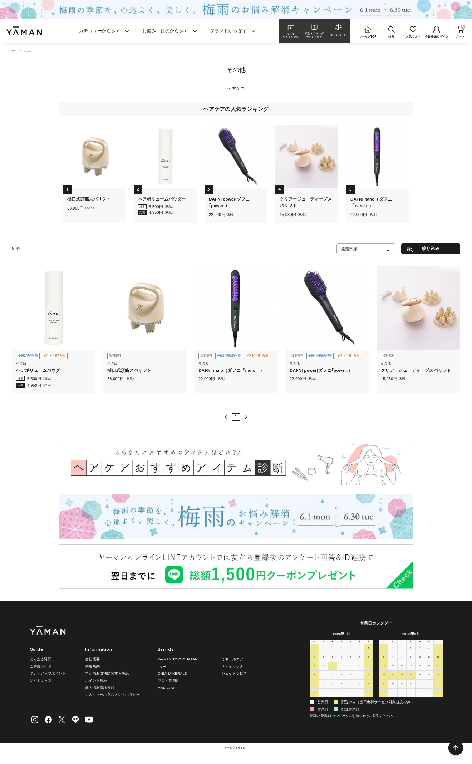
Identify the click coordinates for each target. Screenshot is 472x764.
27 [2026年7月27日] (323, 653)
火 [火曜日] (332, 644)
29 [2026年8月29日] (368, 689)
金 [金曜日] (359, 644)
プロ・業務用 (169, 680)
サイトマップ (40, 680)
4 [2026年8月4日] (332, 662)
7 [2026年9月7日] (393, 662)
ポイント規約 (96, 680)
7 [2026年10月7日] (411, 698)
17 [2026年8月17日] (323, 680)
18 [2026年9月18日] (429, 671)
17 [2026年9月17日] (420, 671)
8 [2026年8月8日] (369, 662)
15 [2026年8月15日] (368, 671)
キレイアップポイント (48, 673)
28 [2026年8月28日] (360, 689)
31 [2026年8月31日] (323, 698)
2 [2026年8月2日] (314, 662)
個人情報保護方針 (99, 688)
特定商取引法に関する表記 (107, 673)
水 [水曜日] (341, 644)
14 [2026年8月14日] (360, 671)
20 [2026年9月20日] (383, 680)
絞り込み (430, 248)
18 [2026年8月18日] (332, 680)
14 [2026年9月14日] (393, 671)
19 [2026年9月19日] (438, 671)
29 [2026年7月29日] (341, 653)
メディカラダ (232, 667)
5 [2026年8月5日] (341, 662)
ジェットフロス (234, 673)
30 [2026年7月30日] (350, 653)
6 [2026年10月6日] (402, 698)
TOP (15, 50)
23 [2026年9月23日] (411, 680)
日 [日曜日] (314, 644)
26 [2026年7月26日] (314, 653)
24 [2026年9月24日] (420, 680)
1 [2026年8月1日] (369, 653)
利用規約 (92, 667)
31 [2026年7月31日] (360, 653)
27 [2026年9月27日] (383, 689)
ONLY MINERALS (172, 673)
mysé (162, 667)
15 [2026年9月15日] (402, 671)
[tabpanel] (94, 174)
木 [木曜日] (350, 644)
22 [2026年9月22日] (402, 680)
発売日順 (349, 249)
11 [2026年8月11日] (332, 671)
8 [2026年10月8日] (420, 698)
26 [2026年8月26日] (341, 689)
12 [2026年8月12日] (341, 671)
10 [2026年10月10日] (438, 698)
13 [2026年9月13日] (383, 671)
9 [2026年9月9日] (411, 662)
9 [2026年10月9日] (429, 698)
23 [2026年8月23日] (314, 689)
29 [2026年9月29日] (402, 689)
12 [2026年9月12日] (438, 662)
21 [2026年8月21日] (360, 680)
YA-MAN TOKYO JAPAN (178, 659)
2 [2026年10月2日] (429, 689)
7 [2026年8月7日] (359, 662)
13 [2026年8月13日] (350, 671)
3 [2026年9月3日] (350, 698)
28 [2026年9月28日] (393, 689)
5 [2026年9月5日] (369, 698)
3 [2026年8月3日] (323, 662)
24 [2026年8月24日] (323, 689)
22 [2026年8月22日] (368, 680)
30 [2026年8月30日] (314, 698)
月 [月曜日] (323, 644)
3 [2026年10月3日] (438, 689)
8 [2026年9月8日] (402, 662)
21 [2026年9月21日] (393, 680)
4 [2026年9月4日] (359, 698)
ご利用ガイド (40, 667)
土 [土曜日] (368, 644)
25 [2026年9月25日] (429, 680)
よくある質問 (40, 659)
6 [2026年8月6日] (350, 662)
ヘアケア (34, 50)
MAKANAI (166, 688)
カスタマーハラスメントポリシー (112, 695)
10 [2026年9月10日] (420, 662)
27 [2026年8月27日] (350, 689)
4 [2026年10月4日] (384, 698)
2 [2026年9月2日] (341, 698)
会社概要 (92, 659)
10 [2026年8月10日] (323, 671)
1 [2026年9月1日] (332, 698)
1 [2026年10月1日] (420, 689)
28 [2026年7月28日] (332, 653)
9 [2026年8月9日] (314, 671)
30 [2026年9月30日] (411, 689)
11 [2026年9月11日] (429, 662)
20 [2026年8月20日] (350, 680)
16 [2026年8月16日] (314, 680)
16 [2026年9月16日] (411, 671)
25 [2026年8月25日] (332, 689)
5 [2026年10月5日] (393, 698)
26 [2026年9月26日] (438, 680)
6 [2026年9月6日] (384, 662)
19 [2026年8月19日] (341, 680)
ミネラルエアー (234, 659)
